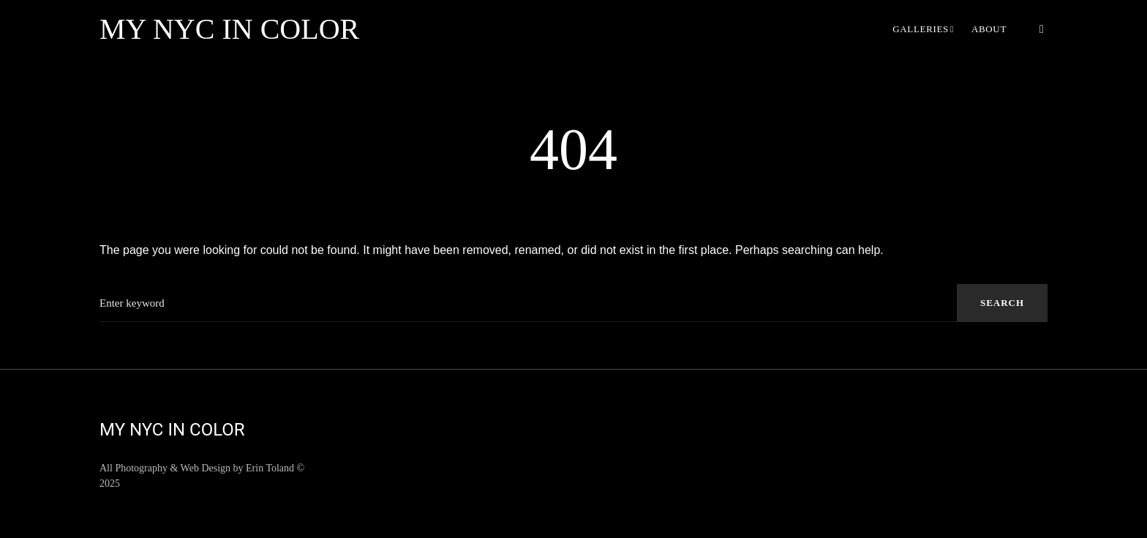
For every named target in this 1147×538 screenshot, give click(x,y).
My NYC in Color (229, 28)
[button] (1042, 29)
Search (1002, 302)
